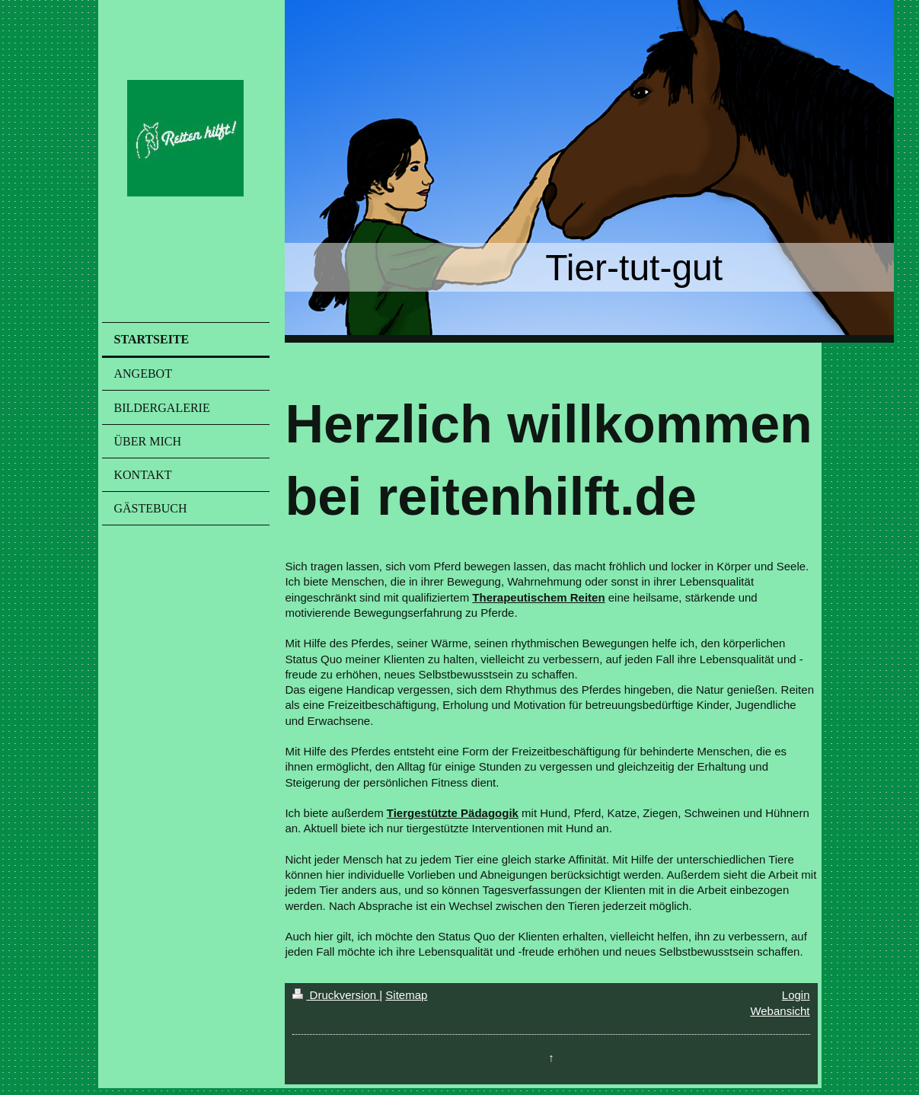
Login (796, 994)
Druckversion (335, 994)
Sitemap (406, 994)
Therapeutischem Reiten (538, 597)
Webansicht (779, 1010)
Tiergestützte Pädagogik (453, 812)
